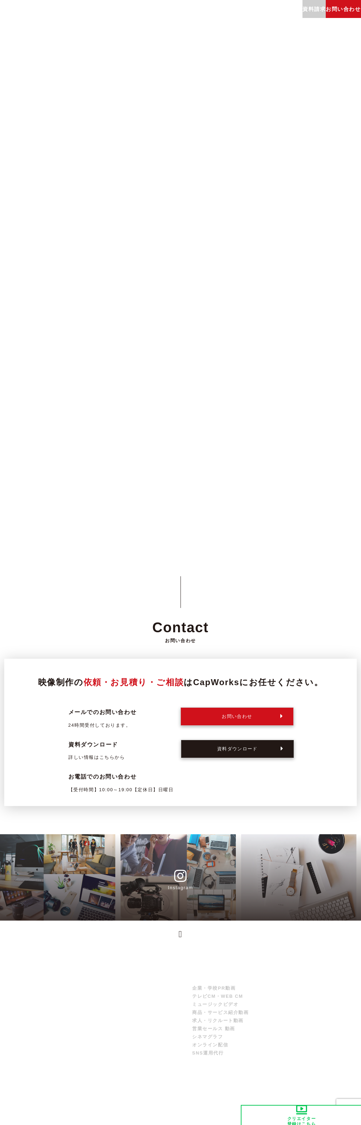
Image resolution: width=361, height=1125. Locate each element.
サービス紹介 (103, 16)
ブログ (235, 16)
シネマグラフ (207, 1043)
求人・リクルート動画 (218, 1027)
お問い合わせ (341, 1015)
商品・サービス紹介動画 (220, 1019)
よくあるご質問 (205, 16)
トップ (164, 987)
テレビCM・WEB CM (217, 1003)
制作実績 (148, 16)
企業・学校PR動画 (213, 995)
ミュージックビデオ (215, 1011)
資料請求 (336, 1006)
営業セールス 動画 (213, 1035)
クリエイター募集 (287, 1025)
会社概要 (256, 16)
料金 (128, 16)
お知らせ (336, 987)
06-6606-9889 (236, 782)
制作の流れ (171, 16)
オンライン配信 (210, 1052)
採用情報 (280, 16)
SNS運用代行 (208, 1060)
